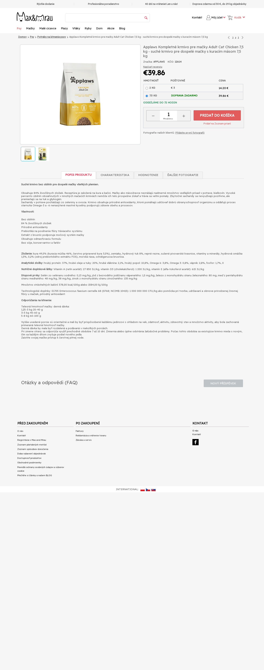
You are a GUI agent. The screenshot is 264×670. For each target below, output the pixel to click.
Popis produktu (78, 175)
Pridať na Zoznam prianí (217, 123)
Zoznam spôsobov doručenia (32, 449)
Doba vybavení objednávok (31, 453)
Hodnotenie (148, 175)
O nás (20, 431)
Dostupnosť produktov (29, 458)
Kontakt (197, 17)
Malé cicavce (47, 28)
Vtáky (76, 28)
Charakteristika (115, 175)
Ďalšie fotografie (182, 175)
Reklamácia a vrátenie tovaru (91, 435)
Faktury (79, 431)
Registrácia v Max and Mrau (31, 440)
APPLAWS (159, 61)
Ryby (88, 28)
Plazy (64, 28)
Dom (99, 28)
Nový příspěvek (223, 383)
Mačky (30, 28)
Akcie (110, 28)
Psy (19, 28)
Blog (122, 28)
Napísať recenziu (152, 66)
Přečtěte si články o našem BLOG (34, 475)
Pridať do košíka (217, 115)
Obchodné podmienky (29, 462)
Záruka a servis (84, 440)
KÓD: (171, 61)
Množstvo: (168, 118)
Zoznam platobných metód (31, 444)
